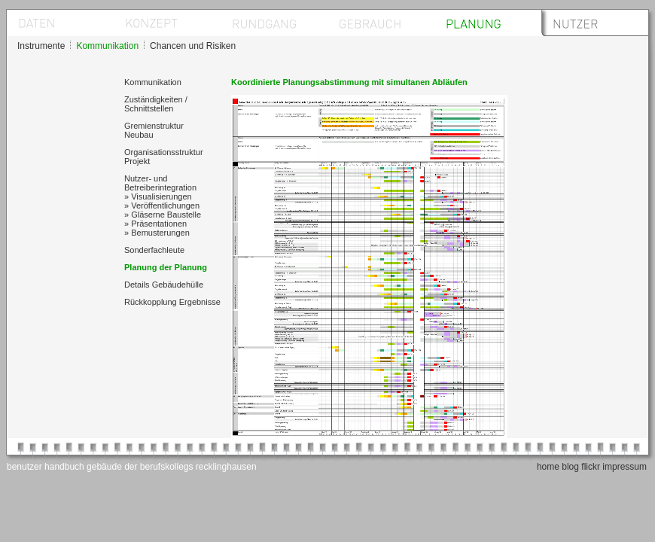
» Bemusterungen (157, 232)
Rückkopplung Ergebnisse (172, 301)
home (548, 466)
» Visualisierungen (158, 196)
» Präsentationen (155, 223)
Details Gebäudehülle (163, 284)
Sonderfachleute (154, 249)
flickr (590, 466)
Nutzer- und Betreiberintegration (160, 183)
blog (570, 466)
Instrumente (41, 46)
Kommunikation (107, 46)
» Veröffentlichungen (162, 205)
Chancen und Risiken (193, 46)
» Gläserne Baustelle (162, 214)
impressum (624, 466)
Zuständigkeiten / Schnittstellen (155, 104)
